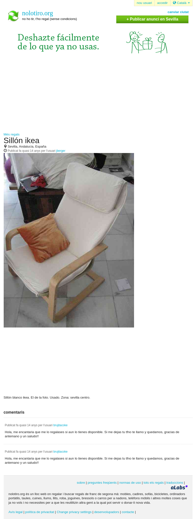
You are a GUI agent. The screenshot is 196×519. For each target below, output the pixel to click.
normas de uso (130, 482)
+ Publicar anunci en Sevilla (152, 19)
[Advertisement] (98, 95)
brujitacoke (60, 425)
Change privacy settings (74, 512)
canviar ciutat (178, 12)
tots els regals (154, 482)
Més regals (12, 134)
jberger (60, 151)
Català (181, 3)
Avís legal (16, 512)
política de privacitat (39, 512)
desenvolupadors (106, 512)
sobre (81, 482)
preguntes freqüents (102, 482)
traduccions (174, 482)
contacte (128, 512)
